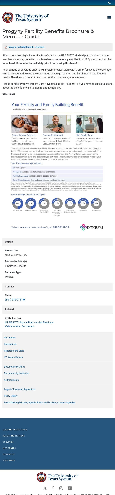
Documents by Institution (16, 373)
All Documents (11, 380)
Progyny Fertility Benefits (26, 47)
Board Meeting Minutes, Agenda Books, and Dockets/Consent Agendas (39, 402)
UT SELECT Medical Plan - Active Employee (29, 322)
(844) (15, 299)
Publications (10, 344)
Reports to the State (14, 350)
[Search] (109, 3)
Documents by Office (14, 366)
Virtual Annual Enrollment (19, 326)
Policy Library (10, 396)
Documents (9, 337)
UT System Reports (13, 357)
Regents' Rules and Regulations (19, 389)
